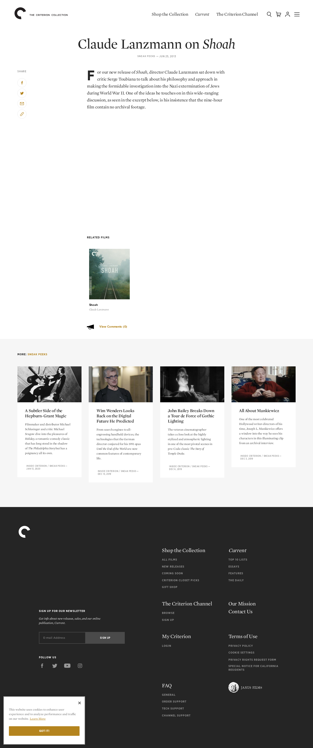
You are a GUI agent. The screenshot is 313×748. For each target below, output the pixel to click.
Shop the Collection (166, 14)
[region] (44, 720)
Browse (168, 591)
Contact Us (240, 590)
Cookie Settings (241, 631)
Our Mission (242, 582)
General (169, 673)
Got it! (44, 731)
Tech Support (173, 687)
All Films (169, 538)
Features (235, 552)
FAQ (167, 664)
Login (166, 624)
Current (198, 14)
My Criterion (176, 615)
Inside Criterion (36, 444)
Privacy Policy (240, 624)
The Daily (236, 559)
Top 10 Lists (237, 538)
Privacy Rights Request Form (252, 638)
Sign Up (168, 598)
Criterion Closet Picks (180, 559)
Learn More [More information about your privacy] (38, 719)
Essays (233, 545)
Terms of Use (242, 615)
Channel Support (176, 694)
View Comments (113, 305)
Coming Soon (172, 552)
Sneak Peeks (146, 56)
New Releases (173, 545)
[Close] (79, 703)
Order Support (174, 680)
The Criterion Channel (233, 14)
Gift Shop (170, 566)
